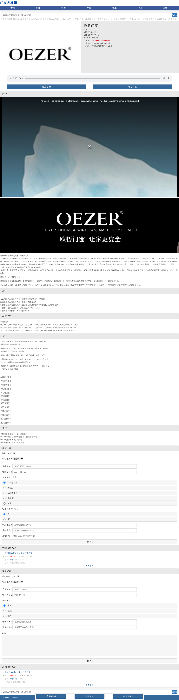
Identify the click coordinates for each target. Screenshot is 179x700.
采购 (165, 8)
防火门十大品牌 (169, 19)
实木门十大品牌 (141, 19)
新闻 (38, 8)
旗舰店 (11, 488)
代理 (140, 8)
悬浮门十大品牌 (155, 19)
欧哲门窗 (13, 560)
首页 (12, 8)
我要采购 (132, 87)
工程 (10, 611)
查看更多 (89, 566)
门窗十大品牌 (6, 19)
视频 (89, 8)
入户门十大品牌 (113, 19)
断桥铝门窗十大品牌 (21, 19)
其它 (10, 503)
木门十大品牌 (73, 19)
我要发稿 (89, 696)
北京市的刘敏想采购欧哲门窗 (17, 672)
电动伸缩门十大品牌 (40, 19)
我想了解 (46, 87)
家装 (10, 605)
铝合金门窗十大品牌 (58, 19)
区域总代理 (12, 482)
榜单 (114, 8)
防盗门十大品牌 (98, 19)
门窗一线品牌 (85, 19)
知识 (63, 8)
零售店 (11, 498)
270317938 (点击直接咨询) (101, 40)
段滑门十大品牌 (127, 19)
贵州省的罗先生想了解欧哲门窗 (18, 553)
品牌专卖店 (12, 493)
